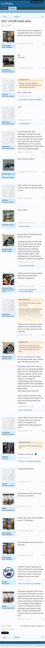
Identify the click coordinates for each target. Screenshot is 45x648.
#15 (43, 481)
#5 (43, 152)
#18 (43, 555)
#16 (43, 506)
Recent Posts (17, 11)
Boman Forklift (22, 410)
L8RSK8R (30, 289)
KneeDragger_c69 (31, 99)
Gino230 (20, 99)
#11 (43, 335)
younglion (21, 461)
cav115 (27, 461)
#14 (43, 457)
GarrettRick (6, 70)
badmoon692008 (23, 291)
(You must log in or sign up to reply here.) (32, 626)
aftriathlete (6, 146)
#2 (43, 68)
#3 (43, 96)
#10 (43, 286)
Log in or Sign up (36, 1)
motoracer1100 (22, 289)
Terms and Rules (39, 645)
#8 (43, 222)
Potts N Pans (22, 583)
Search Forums (6, 11)
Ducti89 (34, 461)
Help (42, 642)
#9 (43, 262)
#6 (43, 171)
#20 (43, 619)
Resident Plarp (7, 288)
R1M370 (5, 457)
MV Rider (5, 200)
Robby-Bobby (7, 249)
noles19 (5, 94)
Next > (9, 25)
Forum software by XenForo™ (17, 645)
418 (19, 265)
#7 (43, 198)
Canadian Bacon (8, 225)
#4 (43, 120)
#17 (43, 530)
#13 (43, 431)
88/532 (4, 508)
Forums (12, 8)
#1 (43, 43)
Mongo (4, 582)
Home (4, 8)
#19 (43, 580)
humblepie (6, 122)
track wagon (6, 45)
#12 (43, 406)
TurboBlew (21, 123)
